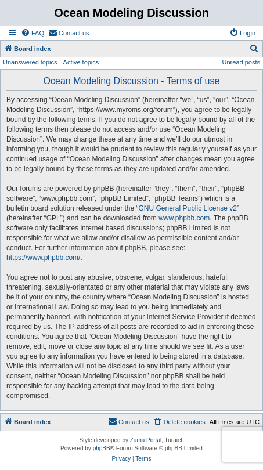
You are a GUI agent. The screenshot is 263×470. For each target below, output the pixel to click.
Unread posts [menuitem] (241, 62)
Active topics (81, 62)
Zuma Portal (145, 440)
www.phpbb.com (184, 218)
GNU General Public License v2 (187, 208)
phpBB (101, 448)
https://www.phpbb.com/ (43, 258)
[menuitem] (32, 33)
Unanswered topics (30, 62)
